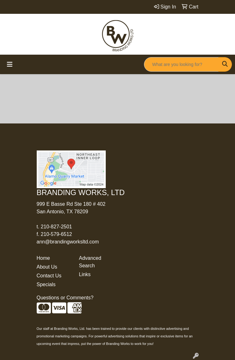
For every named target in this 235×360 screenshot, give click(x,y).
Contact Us (49, 275)
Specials (46, 284)
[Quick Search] (181, 64)
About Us (47, 267)
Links (85, 274)
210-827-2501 (56, 226)
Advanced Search (90, 261)
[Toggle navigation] (9, 64)
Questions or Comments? (65, 297)
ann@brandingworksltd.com (68, 241)
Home (43, 258)
